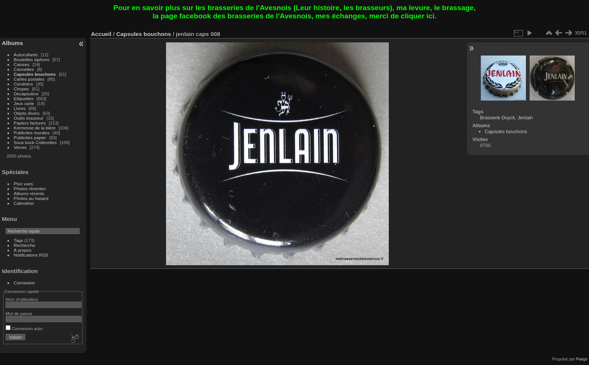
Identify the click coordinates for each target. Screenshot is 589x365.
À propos (23, 250)
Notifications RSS (31, 254)
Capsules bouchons (35, 74)
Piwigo (581, 359)
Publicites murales (32, 132)
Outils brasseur (29, 118)
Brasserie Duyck (497, 117)
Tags (18, 240)
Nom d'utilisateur (22, 299)
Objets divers (27, 113)
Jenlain (525, 117)
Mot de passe (19, 313)
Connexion (24, 282)
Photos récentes (30, 188)
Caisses (22, 64)
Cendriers (23, 83)
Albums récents (29, 193)
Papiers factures (30, 122)
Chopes (21, 88)
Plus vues (23, 183)
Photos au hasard (31, 198)
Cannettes (24, 69)
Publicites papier (30, 137)
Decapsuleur (26, 93)
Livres (20, 108)
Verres (20, 147)
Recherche (24, 245)
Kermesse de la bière (35, 127)
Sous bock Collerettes (35, 142)
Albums (12, 43)
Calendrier (24, 203)
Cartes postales (29, 79)
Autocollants (26, 54)
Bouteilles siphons (32, 59)
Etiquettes (23, 98)
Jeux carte (24, 103)
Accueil (101, 34)
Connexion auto (24, 328)
